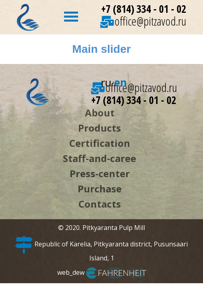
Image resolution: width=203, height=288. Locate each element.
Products (99, 127)
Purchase (100, 188)
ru (106, 82)
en (120, 82)
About (100, 112)
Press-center (100, 173)
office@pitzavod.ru (143, 21)
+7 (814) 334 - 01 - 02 (143, 9)
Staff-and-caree (99, 158)
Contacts (99, 203)
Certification (99, 143)
